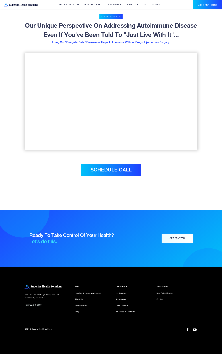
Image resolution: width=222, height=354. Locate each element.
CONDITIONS (114, 4)
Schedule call (111, 170)
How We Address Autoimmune (88, 293)
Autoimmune (121, 299)
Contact (159, 299)
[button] (114, 4)
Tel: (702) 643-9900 (33, 305)
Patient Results (81, 305)
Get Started (177, 238)
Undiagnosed (121, 293)
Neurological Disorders (125, 311)
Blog (77, 311)
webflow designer (111, 335)
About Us (79, 299)
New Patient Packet (164, 293)
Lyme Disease (121, 305)
